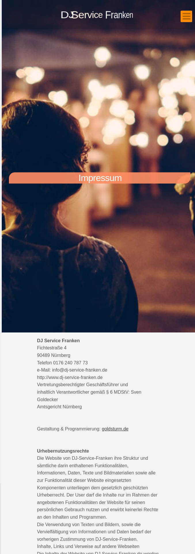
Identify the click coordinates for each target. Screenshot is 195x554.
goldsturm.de (115, 428)
